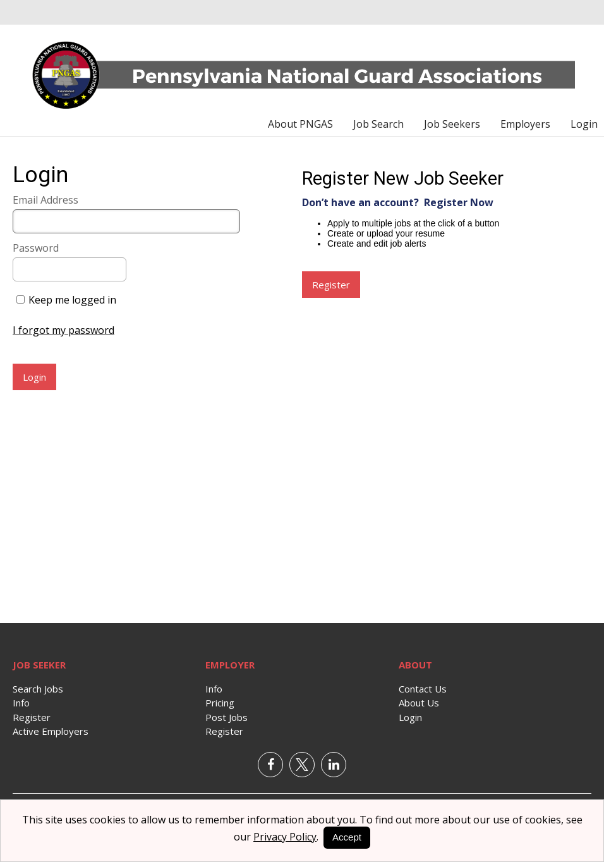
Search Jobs (38, 688)
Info (21, 702)
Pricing (219, 702)
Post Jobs (226, 717)
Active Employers (50, 731)
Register (32, 717)
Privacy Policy (285, 837)
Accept (346, 837)
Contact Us (423, 688)
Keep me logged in (72, 300)
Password (36, 248)
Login (584, 124)
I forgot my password (63, 330)
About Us (419, 702)
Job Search (378, 124)
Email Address (45, 200)
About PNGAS (300, 124)
